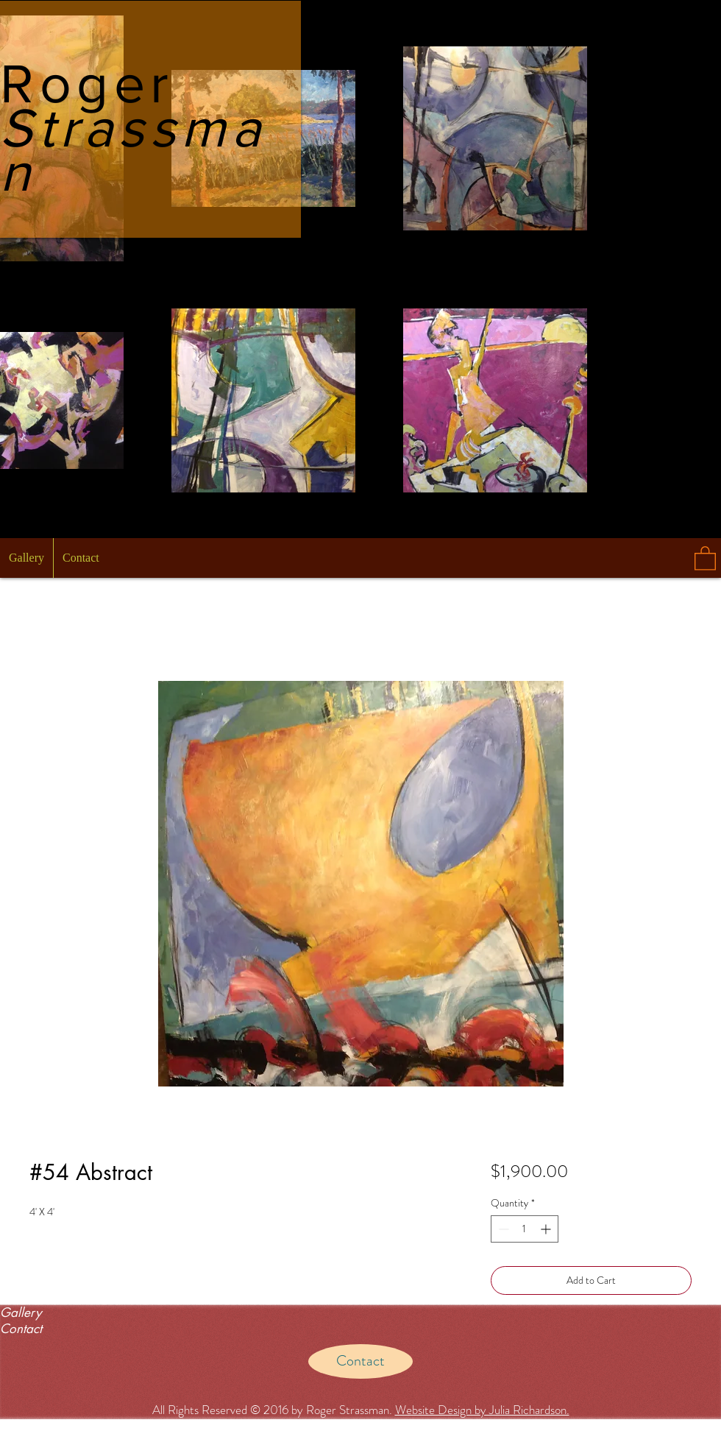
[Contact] (360, 1361)
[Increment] (547, 1229)
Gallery (20, 1312)
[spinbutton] (524, 1229)
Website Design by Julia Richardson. (482, 1409)
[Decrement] (502, 1229)
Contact (21, 1329)
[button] (705, 557)
